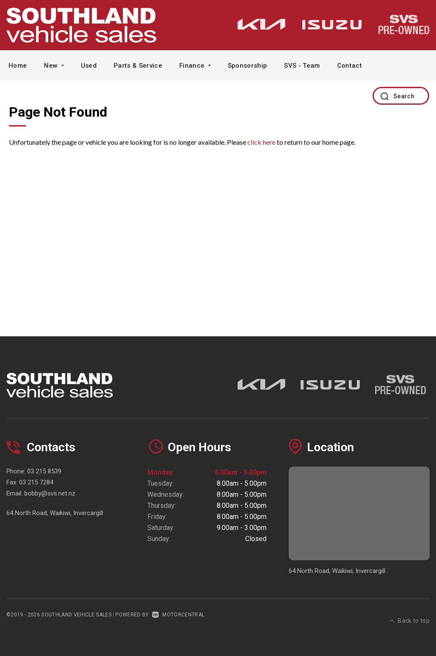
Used (89, 65)
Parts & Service (138, 65)
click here (261, 142)
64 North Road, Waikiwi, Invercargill (54, 513)
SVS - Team (302, 65)
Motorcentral (178, 615)
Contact (349, 65)
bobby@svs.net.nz (49, 493)
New (53, 65)
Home (18, 65)
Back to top (410, 613)
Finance (195, 65)
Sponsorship (247, 65)
